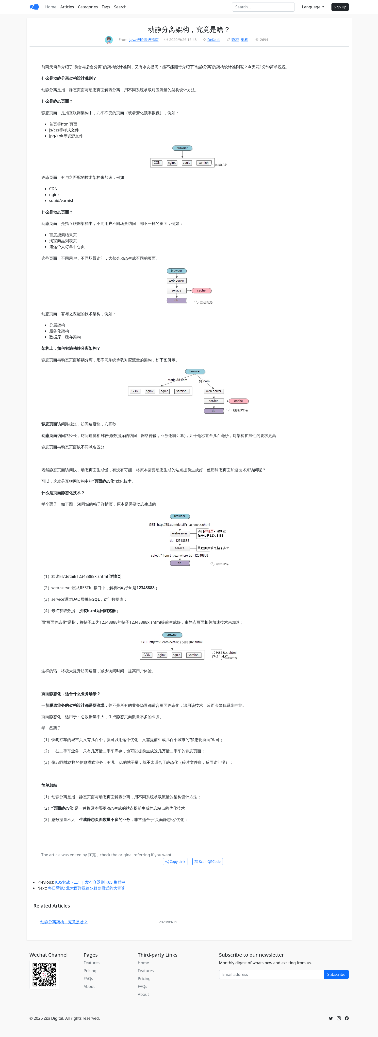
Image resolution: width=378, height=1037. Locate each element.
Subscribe (336, 974)
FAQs (88, 978)
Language (311, 7)
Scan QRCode (208, 861)
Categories (88, 7)
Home (51, 7)
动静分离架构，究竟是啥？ (64, 922)
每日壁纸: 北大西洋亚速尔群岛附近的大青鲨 (86, 888)
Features (92, 962)
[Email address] (272, 974)
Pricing (90, 970)
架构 (244, 39)
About (89, 986)
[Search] (263, 7)
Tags (106, 7)
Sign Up (340, 7)
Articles (67, 7)
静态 (235, 39)
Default (213, 39)
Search (120, 7)
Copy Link (175, 861)
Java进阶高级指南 (144, 39)
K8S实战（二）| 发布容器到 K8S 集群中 (90, 882)
